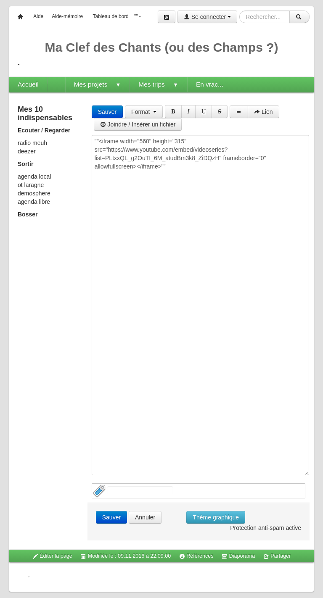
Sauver (107, 111)
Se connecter (207, 16)
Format (143, 111)
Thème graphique (216, 517)
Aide (38, 16)
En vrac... (209, 84)
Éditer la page (52, 556)
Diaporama (238, 556)
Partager (277, 556)
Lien (263, 111)
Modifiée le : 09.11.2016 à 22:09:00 (125, 556)
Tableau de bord (110, 16)
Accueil (28, 84)
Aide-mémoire (67, 16)
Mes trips (158, 84)
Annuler (145, 517)
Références (196, 556)
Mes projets (97, 84)
